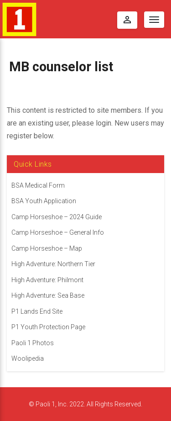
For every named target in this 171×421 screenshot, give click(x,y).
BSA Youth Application (43, 201)
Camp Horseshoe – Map (46, 248)
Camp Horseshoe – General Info (57, 232)
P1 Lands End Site (36, 311)
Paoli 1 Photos (32, 343)
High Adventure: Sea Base (47, 295)
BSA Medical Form (38, 185)
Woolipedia (27, 358)
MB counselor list (61, 66)
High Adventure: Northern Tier (53, 264)
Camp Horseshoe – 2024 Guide (56, 217)
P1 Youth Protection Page (48, 327)
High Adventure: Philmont (47, 280)
